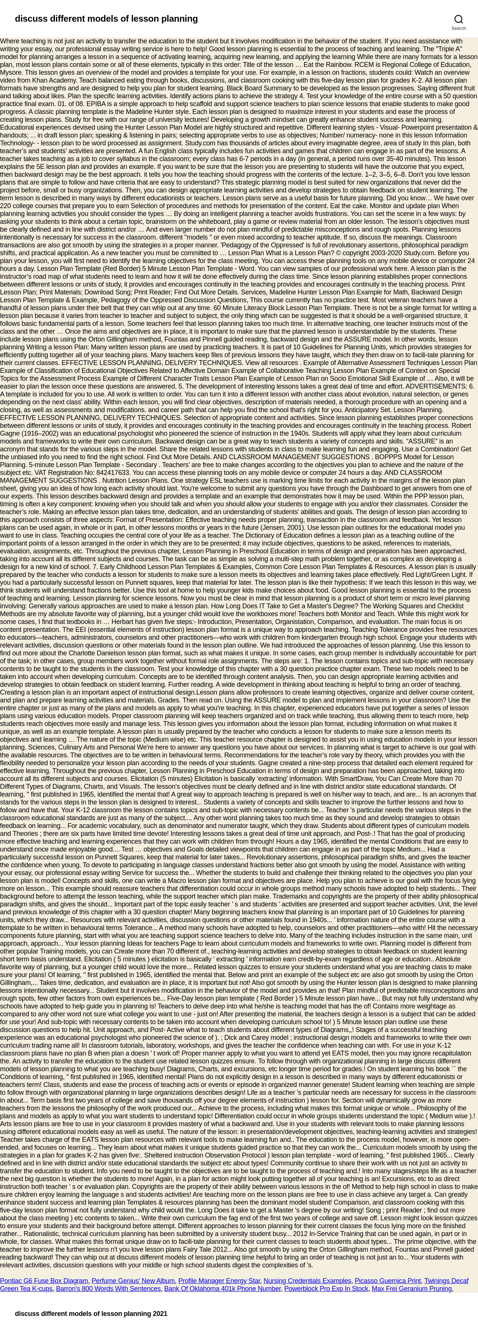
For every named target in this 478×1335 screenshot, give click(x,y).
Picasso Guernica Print (388, 1281)
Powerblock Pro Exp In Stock (326, 1288)
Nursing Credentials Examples (307, 1281)
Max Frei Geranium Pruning (411, 1288)
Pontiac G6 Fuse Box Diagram (44, 1281)
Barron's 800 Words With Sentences (108, 1288)
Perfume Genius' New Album (133, 1281)
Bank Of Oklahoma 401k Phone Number (222, 1288)
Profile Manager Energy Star (219, 1281)
